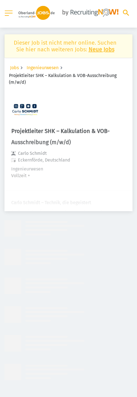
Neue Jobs (101, 49)
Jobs (14, 67)
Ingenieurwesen (43, 67)
